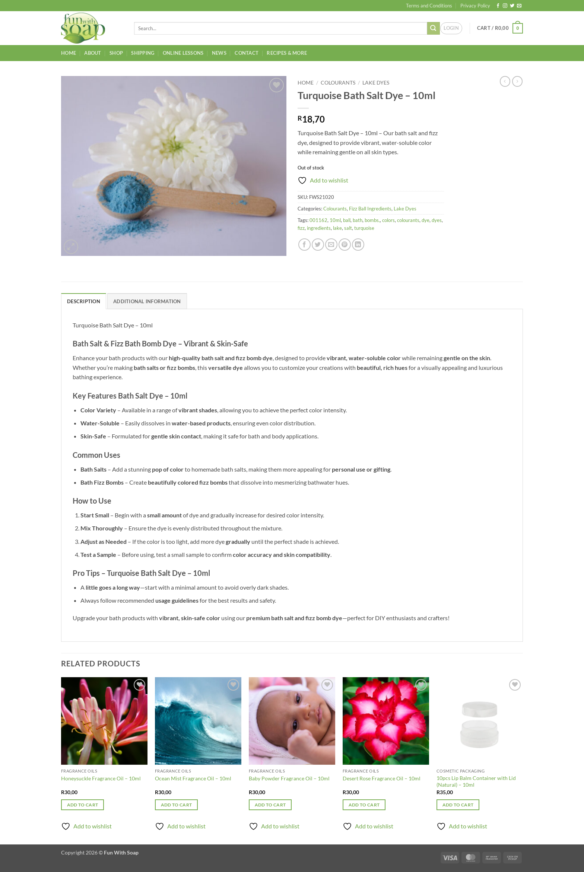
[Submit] (433, 28)
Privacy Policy (475, 6)
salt (348, 228)
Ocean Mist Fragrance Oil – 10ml (193, 778)
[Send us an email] (519, 6)
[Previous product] (517, 81)
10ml (335, 220)
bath (357, 220)
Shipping (142, 53)
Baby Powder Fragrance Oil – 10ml (289, 778)
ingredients (319, 228)
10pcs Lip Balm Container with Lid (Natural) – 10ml (476, 781)
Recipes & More (287, 53)
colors (388, 220)
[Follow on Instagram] (505, 6)
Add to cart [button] (82, 804)
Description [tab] (83, 301)
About (92, 53)
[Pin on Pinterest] (345, 244)
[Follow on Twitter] (512, 6)
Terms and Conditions (429, 6)
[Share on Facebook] (304, 244)
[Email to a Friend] (331, 244)
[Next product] (505, 81)
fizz (301, 228)
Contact (246, 53)
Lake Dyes (375, 83)
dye (425, 220)
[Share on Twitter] (318, 244)
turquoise (364, 228)
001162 (318, 220)
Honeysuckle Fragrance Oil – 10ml (101, 778)
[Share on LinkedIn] (358, 244)
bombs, (372, 220)
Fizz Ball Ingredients (370, 209)
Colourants (338, 83)
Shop (116, 53)
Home (68, 53)
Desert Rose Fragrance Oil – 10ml (381, 778)
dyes (437, 220)
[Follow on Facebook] (498, 6)
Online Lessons (183, 53)
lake (337, 228)
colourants (408, 220)
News (219, 53)
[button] (451, 28)
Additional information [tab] (147, 301)
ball (346, 220)
